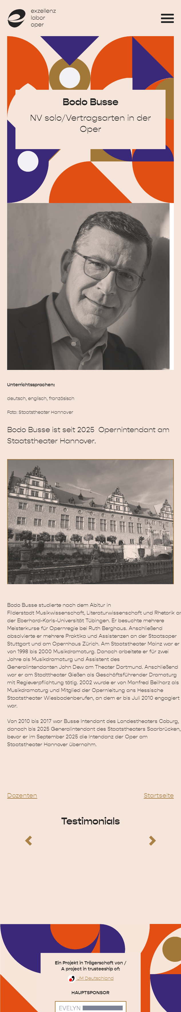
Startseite (159, 795)
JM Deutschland (90, 978)
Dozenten (22, 795)
